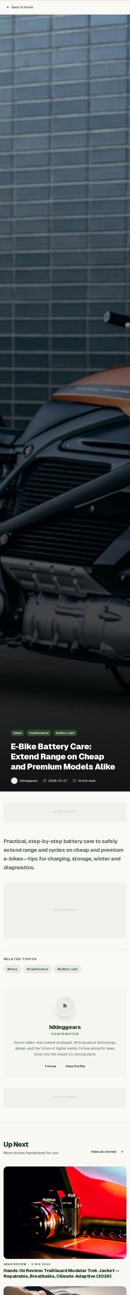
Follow (50, 1066)
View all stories (107, 1152)
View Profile (75, 1066)
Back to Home (19, 7)
